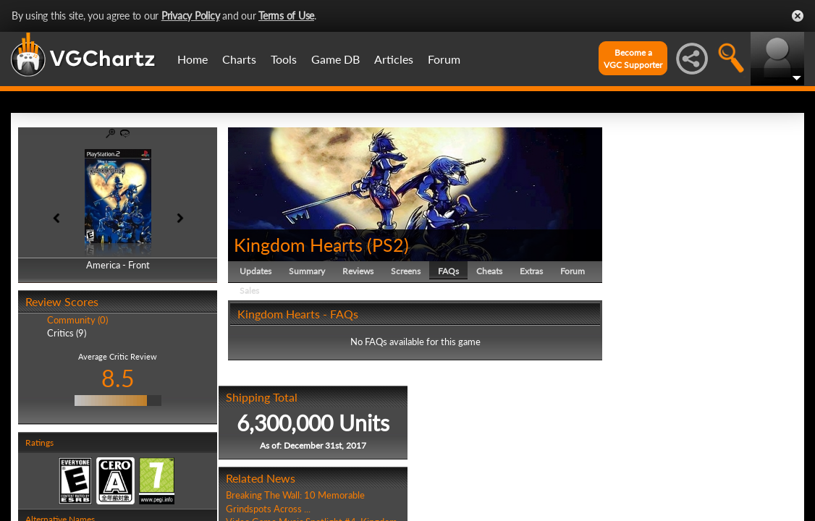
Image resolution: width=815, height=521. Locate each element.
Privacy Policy (190, 15)
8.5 (118, 378)
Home (192, 59)
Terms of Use (286, 15)
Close (797, 16)
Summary (307, 271)
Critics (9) (66, 333)
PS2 (388, 244)
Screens (406, 271)
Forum (444, 59)
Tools (284, 59)
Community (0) (77, 320)
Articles (393, 59)
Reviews (357, 271)
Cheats (489, 271)
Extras (531, 271)
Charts (239, 59)
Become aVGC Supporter (633, 58)
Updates (255, 271)
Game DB (335, 59)
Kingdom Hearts (298, 244)
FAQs (448, 271)
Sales (249, 290)
